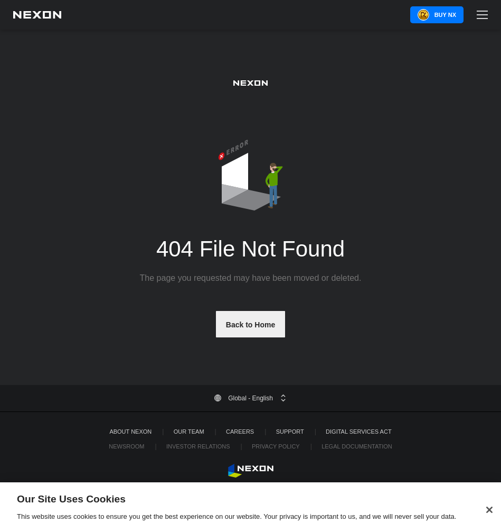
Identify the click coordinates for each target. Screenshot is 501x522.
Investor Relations (198, 446)
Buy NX (445, 15)
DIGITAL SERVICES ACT (359, 431)
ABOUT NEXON (130, 431)
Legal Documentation (357, 446)
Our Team (189, 431)
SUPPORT (290, 431)
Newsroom (126, 446)
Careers (240, 431)
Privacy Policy (276, 446)
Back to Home (250, 324)
